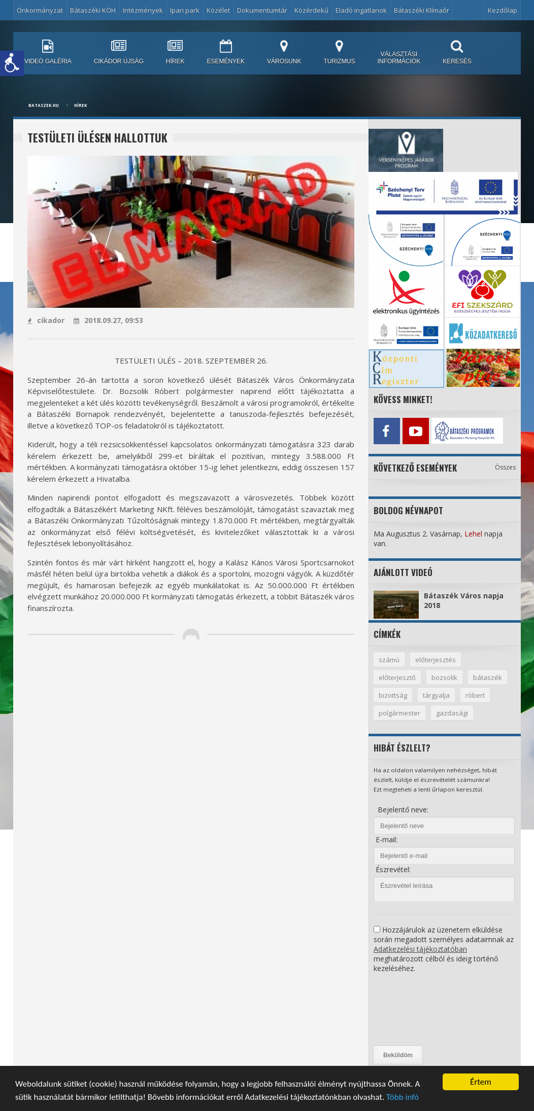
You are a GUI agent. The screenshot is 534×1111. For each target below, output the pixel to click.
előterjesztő (397, 677)
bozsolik (444, 677)
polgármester (399, 713)
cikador (45, 320)
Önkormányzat (40, 10)
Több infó (402, 1097)
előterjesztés (435, 659)
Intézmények (143, 10)
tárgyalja (436, 695)
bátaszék (487, 677)
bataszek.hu (43, 105)
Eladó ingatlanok (361, 10)
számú (389, 659)
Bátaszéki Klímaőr (421, 10)
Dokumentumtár (262, 10)
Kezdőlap (502, 10)
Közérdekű (311, 10)
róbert (475, 695)
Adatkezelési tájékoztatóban (420, 949)
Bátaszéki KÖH (93, 10)
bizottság (393, 695)
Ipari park (184, 10)
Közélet (218, 10)
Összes (505, 467)
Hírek (80, 105)
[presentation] (415, 1009)
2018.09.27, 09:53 (108, 320)
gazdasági (452, 713)
